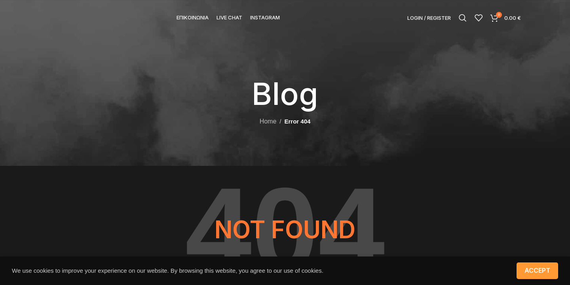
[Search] (463, 18)
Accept (537, 270)
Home (268, 121)
